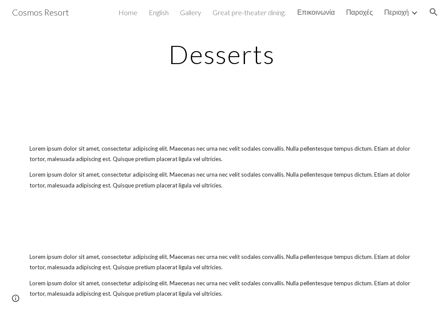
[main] (222, 54)
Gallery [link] (190, 12)
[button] (433, 12)
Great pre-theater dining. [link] (249, 12)
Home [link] (127, 12)
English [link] (159, 12)
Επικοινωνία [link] (316, 12)
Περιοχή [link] (396, 12)
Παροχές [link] (359, 12)
